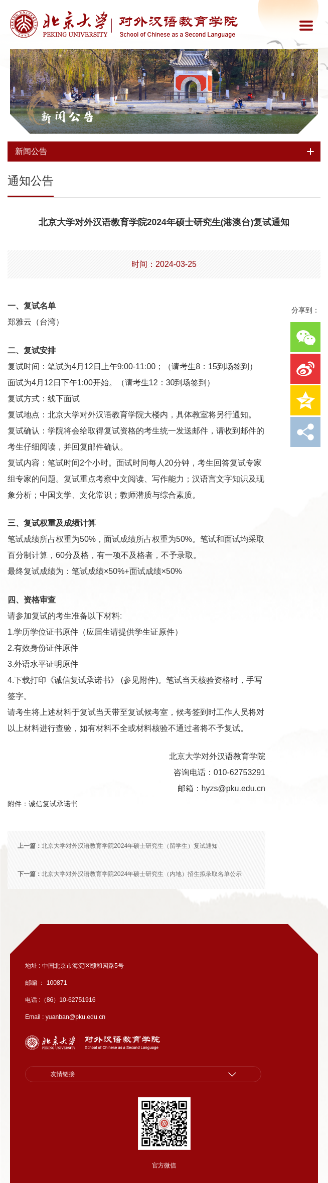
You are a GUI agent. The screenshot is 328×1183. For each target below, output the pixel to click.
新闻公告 (67, 117)
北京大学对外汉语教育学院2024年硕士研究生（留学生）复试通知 (118, 845)
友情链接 (63, 1074)
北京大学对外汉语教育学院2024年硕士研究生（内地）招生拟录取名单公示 (130, 873)
